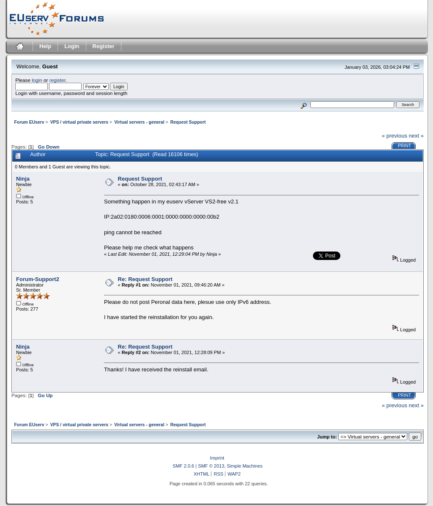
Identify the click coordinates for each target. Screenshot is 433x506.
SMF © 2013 (211, 465)
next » (416, 136)
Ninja (23, 179)
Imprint (217, 457)
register (57, 80)
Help (45, 46)
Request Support (140, 179)
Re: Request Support (145, 279)
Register (104, 46)
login (37, 80)
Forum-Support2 (37, 279)
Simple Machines (245, 465)
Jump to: (327, 436)
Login (71, 46)
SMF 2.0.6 (183, 465)
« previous (394, 136)
